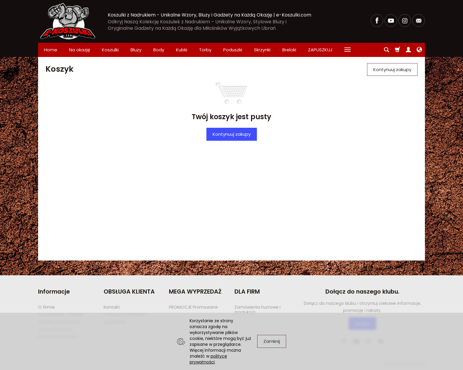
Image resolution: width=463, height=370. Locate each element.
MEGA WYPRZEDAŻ (195, 292)
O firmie (46, 307)
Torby (205, 50)
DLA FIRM (247, 292)
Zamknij (271, 341)
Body (158, 50)
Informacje (54, 292)
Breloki (289, 50)
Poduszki (232, 50)
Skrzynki (262, 50)
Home (50, 50)
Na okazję (79, 50)
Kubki (181, 50)
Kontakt (112, 307)
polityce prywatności (208, 359)
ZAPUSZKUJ (320, 50)
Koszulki (110, 50)
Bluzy (136, 50)
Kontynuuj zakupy (232, 134)
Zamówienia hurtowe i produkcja (257, 309)
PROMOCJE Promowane (193, 307)
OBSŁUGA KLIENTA (129, 292)
